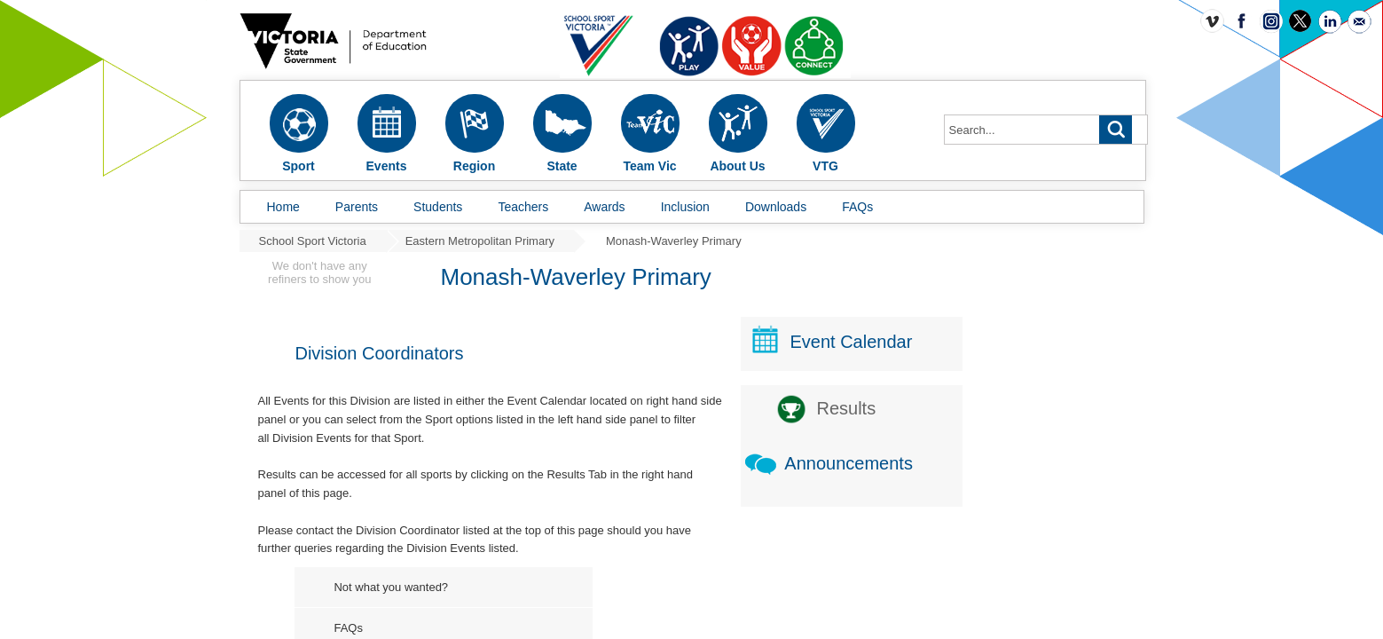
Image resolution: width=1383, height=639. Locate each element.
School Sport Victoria (312, 241)
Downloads (775, 207)
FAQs (857, 207)
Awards (604, 207)
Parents (356, 207)
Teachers (523, 207)
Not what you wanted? (526, 561)
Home (283, 207)
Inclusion (685, 207)
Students (437, 207)
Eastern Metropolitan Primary (479, 241)
